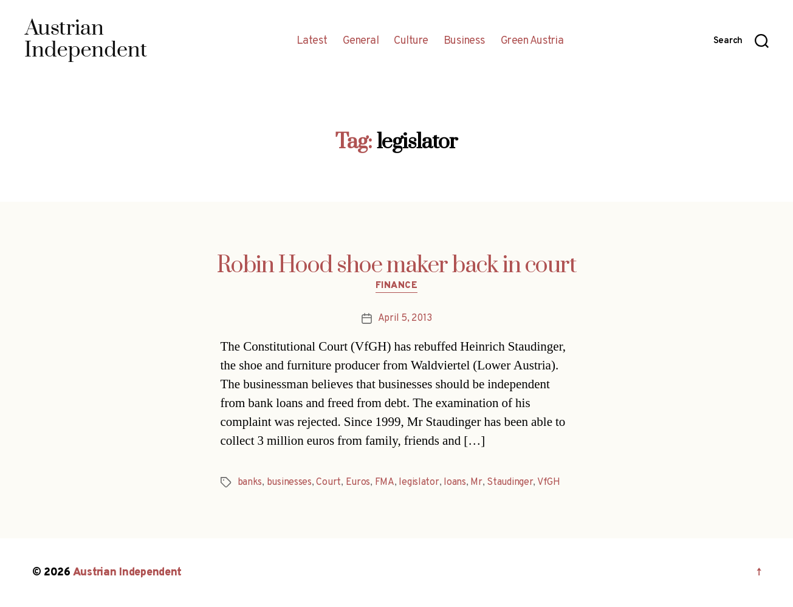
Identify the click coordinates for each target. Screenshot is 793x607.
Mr (476, 482)
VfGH (548, 482)
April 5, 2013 (405, 318)
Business (465, 41)
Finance (397, 286)
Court (328, 482)
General (361, 41)
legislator (419, 482)
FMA (384, 482)
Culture (411, 41)
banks (250, 482)
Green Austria (532, 41)
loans (455, 482)
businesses (289, 482)
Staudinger (510, 482)
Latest (312, 41)
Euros (358, 482)
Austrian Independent (127, 573)
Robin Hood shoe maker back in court (396, 265)
